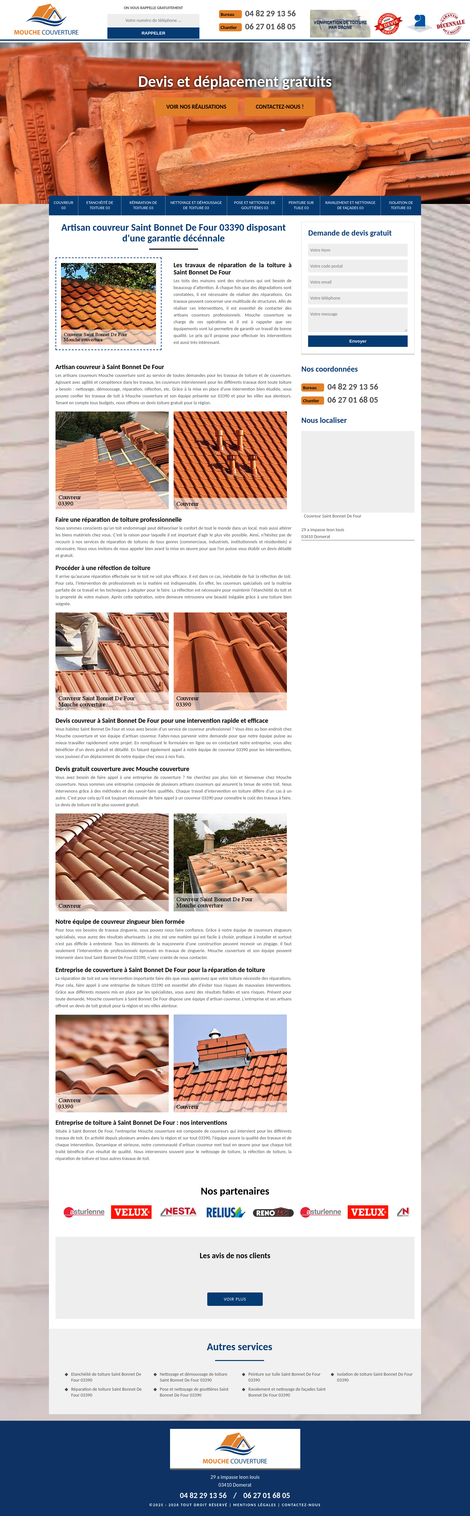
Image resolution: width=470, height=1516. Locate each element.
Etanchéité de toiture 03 (99, 205)
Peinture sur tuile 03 (301, 205)
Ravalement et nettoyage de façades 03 (350, 205)
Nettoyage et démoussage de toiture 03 (196, 205)
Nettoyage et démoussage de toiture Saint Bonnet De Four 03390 (193, 1377)
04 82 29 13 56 (270, 13)
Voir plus (235, 1299)
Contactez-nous (301, 1505)
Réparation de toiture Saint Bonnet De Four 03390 (106, 1392)
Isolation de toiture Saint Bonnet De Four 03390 (375, 1377)
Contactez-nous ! (280, 106)
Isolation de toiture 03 (401, 205)
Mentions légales (254, 1505)
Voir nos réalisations (196, 106)
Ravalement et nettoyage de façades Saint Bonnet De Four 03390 (287, 1392)
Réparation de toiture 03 (143, 205)
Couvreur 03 (63, 205)
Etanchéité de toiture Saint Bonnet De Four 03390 (106, 1377)
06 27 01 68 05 (270, 26)
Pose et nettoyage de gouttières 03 (254, 205)
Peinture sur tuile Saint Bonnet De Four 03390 (284, 1377)
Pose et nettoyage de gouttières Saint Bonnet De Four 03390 (194, 1392)
